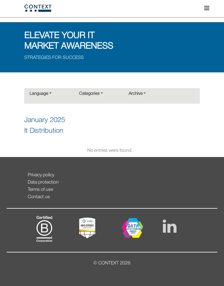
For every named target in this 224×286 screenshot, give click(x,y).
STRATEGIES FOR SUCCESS (54, 58)
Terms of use (40, 190)
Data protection (43, 182)
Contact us (39, 197)
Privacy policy (41, 175)
